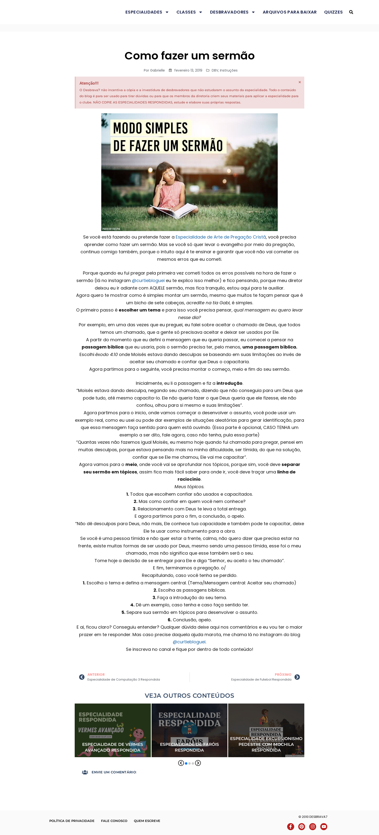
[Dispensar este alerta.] (300, 82)
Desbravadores (232, 12)
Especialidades (147, 12)
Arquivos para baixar (290, 12)
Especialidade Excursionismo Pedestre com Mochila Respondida (266, 744)
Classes (189, 12)
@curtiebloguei (148, 280)
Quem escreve (147, 821)
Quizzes (333, 12)
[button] (351, 12)
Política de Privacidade (72, 821)
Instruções (229, 70)
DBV (215, 70)
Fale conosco (114, 821)
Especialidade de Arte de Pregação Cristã (221, 237)
